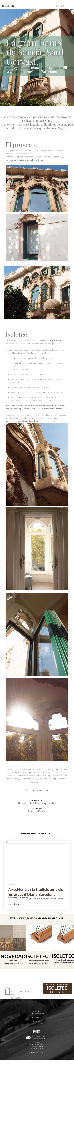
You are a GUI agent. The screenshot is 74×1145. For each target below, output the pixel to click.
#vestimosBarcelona (28, 421)
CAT (62, 6)
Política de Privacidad (36, 1045)
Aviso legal (36, 1043)
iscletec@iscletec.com (36, 1014)
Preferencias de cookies (37, 1049)
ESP (57, 6)
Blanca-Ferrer (37, 811)
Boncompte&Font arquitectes (37, 803)
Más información (37, 790)
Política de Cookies (36, 1047)
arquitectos (55, 340)
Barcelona (17, 353)
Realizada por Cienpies (37, 1053)
